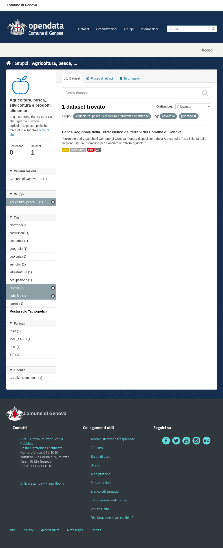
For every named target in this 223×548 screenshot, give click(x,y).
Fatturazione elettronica (109, 500)
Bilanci (96, 465)
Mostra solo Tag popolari (28, 311)
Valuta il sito (100, 508)
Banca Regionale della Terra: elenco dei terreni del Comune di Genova (122, 132)
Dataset (83, 29)
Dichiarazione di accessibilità (112, 517)
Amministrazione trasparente (113, 439)
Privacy (28, 530)
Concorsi (97, 447)
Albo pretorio (100, 474)
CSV (65, 149)
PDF (91, 149)
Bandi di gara (100, 456)
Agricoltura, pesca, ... (54, 63)
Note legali (75, 530)
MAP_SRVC (78, 149)
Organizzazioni (106, 29)
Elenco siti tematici (105, 491)
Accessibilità (50, 530)
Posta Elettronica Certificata (41, 448)
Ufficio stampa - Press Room (42, 483)
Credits (96, 530)
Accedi (207, 50)
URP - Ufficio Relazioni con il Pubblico (41, 441)
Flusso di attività (99, 78)
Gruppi (129, 29)
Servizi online (101, 482)
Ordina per (164, 106)
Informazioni (149, 29)
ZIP (98, 149)
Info (12, 530)
